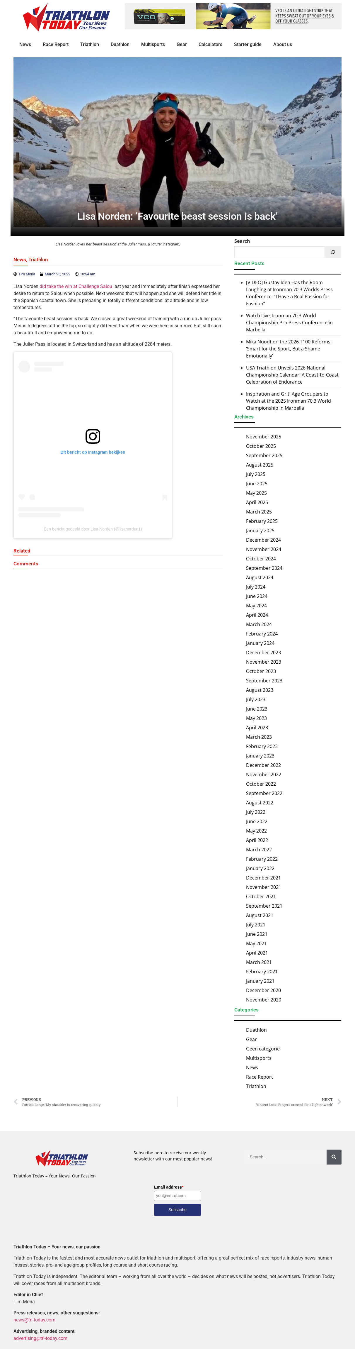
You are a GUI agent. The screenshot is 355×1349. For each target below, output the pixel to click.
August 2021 (259, 915)
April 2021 (257, 953)
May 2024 (256, 605)
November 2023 (263, 662)
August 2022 (259, 802)
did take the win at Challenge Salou (76, 286)
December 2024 (263, 540)
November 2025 (263, 436)
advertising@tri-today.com (40, 1338)
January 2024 (260, 643)
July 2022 (255, 812)
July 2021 (255, 924)
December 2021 (263, 878)
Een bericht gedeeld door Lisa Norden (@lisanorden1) (93, 529)
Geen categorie (263, 1048)
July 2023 (255, 699)
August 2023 (259, 690)
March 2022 (259, 849)
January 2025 (260, 530)
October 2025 (261, 446)
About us (282, 44)
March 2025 (259, 512)
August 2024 (259, 577)
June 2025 (256, 483)
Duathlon (120, 44)
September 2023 (264, 680)
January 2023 (260, 756)
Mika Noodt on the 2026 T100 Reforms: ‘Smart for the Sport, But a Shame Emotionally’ (289, 348)
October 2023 (261, 671)
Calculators (210, 44)
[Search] (333, 252)
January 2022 (260, 868)
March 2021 (259, 962)
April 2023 (257, 727)
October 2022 (261, 784)
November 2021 (263, 887)
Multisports (153, 44)
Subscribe (177, 1209)
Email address (168, 1187)
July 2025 (255, 474)
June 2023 (256, 709)
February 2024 (262, 634)
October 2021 (261, 896)
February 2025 (262, 521)
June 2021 (256, 934)
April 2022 (257, 840)
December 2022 (263, 765)
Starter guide (248, 44)
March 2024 (259, 624)
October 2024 (261, 558)
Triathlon (89, 44)
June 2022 (256, 821)
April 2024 (257, 615)
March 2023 (259, 737)
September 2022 (264, 793)
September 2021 (264, 906)
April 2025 (257, 502)
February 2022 (262, 859)
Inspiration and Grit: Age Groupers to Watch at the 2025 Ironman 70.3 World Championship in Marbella (288, 401)
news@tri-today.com (34, 1320)
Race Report (56, 44)
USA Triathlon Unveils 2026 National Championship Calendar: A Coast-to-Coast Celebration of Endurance (292, 375)
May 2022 (256, 831)
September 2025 (264, 455)
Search (242, 241)
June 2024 (256, 596)
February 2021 (262, 971)
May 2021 (256, 943)
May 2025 (256, 493)
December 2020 (263, 990)
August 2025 (259, 465)
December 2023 (263, 652)
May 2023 (256, 718)
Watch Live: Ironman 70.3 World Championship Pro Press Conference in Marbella (289, 322)
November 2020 (263, 1000)
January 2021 (260, 981)
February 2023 (262, 746)
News (25, 44)
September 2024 (264, 568)
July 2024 (255, 587)
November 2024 (263, 549)
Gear (182, 44)
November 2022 (263, 774)
